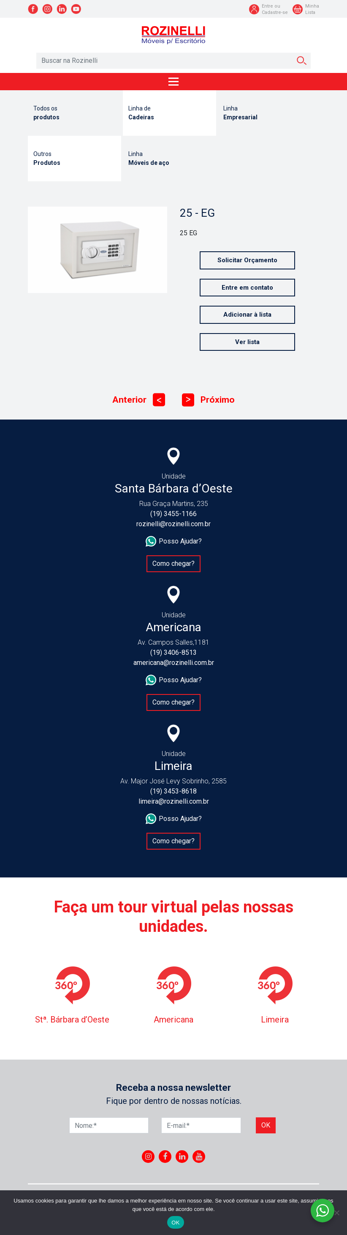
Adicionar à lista (247, 314)
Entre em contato (247, 287)
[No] (336, 1212)
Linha (264, 113)
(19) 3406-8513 (173, 652)
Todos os (74, 113)
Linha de (169, 113)
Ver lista (247, 342)
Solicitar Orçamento (247, 260)
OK (175, 1222)
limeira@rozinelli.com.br (173, 801)
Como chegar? (173, 564)
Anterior (138, 399)
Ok (265, 1125)
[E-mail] (201, 1125)
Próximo (208, 399)
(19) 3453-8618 (173, 791)
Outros (74, 159)
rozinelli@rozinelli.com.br (173, 524)
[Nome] (109, 1125)
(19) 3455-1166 (173, 514)
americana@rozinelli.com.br (173, 663)
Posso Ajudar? (174, 541)
